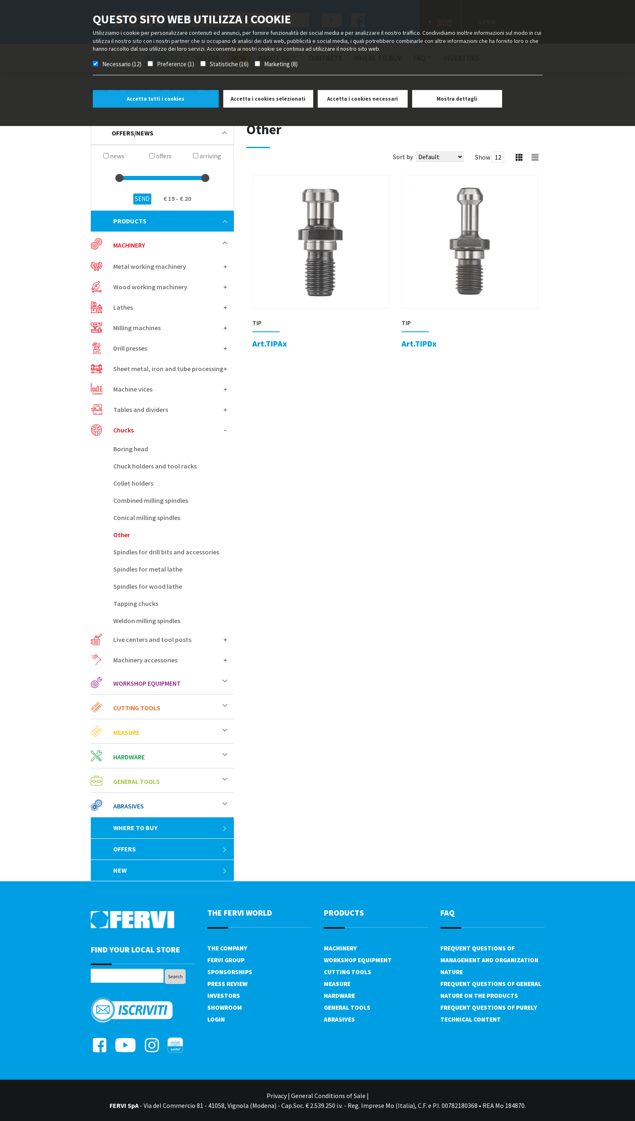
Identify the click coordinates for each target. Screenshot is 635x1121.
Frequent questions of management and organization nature (489, 960)
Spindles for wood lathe (147, 586)
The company (227, 948)
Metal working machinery (149, 266)
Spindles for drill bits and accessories (166, 552)
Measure (126, 732)
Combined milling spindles (150, 500)
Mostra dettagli (457, 98)
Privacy (277, 1096)
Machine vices (133, 389)
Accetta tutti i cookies (155, 98)
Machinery (129, 245)
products (170, 221)
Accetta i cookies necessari (362, 98)
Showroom (224, 1007)
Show (482, 157)
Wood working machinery (150, 287)
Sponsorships (229, 972)
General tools (136, 781)
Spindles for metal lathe (147, 569)
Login (216, 1019)
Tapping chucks (135, 603)
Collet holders (133, 483)
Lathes (123, 307)
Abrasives (128, 806)
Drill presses (130, 348)
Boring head (130, 449)
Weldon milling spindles (146, 621)
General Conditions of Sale (328, 1096)
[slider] (119, 178)
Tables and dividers (140, 409)
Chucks (123, 430)
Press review (227, 984)
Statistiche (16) (229, 64)
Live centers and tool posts (152, 639)
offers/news (169, 133)
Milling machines (137, 328)
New (170, 870)
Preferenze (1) (175, 64)
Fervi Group (226, 960)
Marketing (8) (281, 64)
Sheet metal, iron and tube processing (168, 369)
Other (121, 535)
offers (170, 849)
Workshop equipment (147, 683)
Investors (223, 995)
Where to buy (170, 828)
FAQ (447, 912)
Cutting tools (136, 708)
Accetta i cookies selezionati (268, 98)
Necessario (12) (121, 64)
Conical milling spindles (146, 517)
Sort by (403, 157)
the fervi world (239, 912)
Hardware (129, 757)
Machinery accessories (145, 660)
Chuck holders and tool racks (155, 466)
